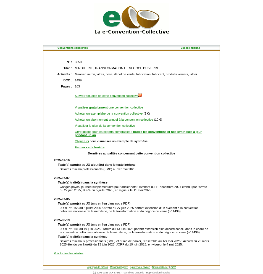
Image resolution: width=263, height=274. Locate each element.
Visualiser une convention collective (109, 107)
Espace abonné (190, 47)
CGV (173, 267)
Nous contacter (160, 267)
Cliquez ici (82, 141)
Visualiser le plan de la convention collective (105, 125)
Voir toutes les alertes (68, 253)
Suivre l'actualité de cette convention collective (108, 95)
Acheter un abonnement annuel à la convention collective (114, 119)
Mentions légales (119, 267)
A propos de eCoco (97, 267)
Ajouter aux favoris (140, 267)
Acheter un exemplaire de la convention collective (109, 113)
